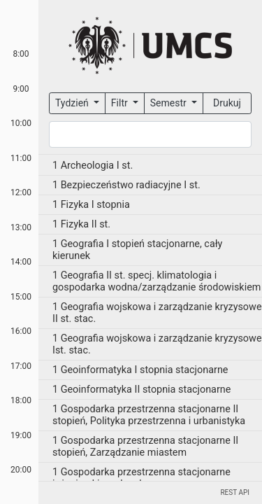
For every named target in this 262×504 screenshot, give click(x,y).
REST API (234, 492)
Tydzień (73, 102)
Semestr (169, 102)
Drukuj (227, 102)
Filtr (120, 102)
